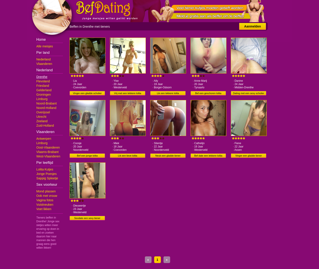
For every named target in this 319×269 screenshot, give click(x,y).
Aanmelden (252, 26)
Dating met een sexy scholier (248, 93)
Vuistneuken (44, 204)
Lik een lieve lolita (127, 155)
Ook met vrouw (46, 195)
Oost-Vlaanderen (48, 147)
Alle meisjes (44, 46)
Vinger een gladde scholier (87, 93)
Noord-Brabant (46, 103)
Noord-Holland (46, 108)
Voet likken (43, 209)
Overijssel (43, 112)
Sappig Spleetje (47, 178)
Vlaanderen (44, 64)
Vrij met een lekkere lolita (127, 93)
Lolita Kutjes (44, 169)
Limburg (42, 99)
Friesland (42, 85)
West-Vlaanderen (48, 156)
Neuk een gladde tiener (168, 155)
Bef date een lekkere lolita (208, 155)
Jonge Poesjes (46, 174)
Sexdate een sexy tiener (87, 218)
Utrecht (41, 116)
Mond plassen (46, 191)
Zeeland (42, 121)
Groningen (43, 94)
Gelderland (44, 90)
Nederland (43, 59)
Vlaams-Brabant (47, 152)
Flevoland (43, 81)
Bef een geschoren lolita (208, 93)
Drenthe (41, 77)
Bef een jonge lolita (87, 155)
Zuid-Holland (45, 125)
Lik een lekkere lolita (168, 93)
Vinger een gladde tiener (248, 155)
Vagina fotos (44, 200)
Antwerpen (43, 138)
